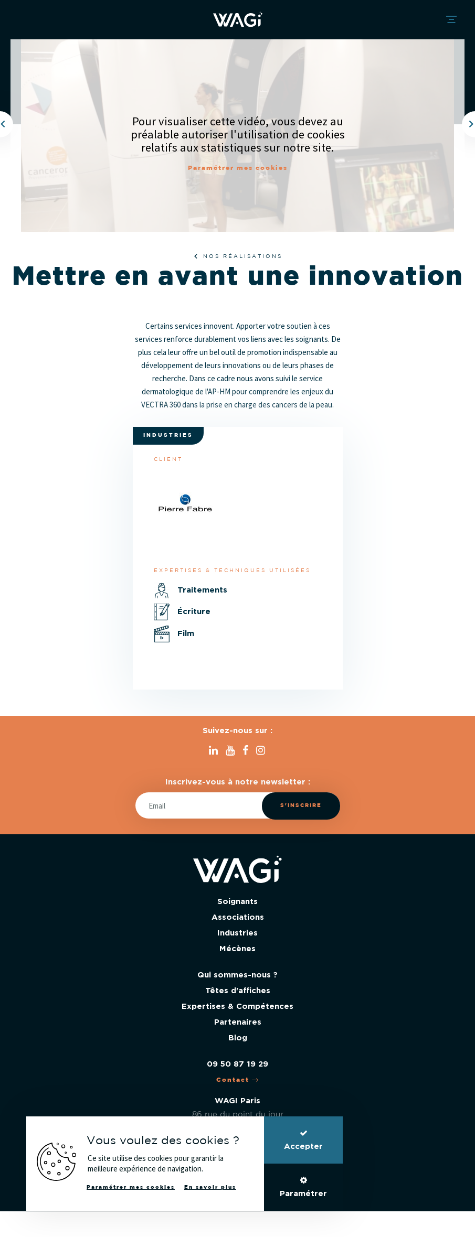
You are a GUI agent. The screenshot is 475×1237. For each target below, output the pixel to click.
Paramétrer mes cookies (238, 168)
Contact (237, 1080)
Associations (238, 917)
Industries (237, 933)
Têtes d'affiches (237, 991)
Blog (237, 1038)
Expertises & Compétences (237, 1006)
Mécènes (237, 949)
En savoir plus (210, 1187)
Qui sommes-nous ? (237, 975)
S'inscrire (301, 805)
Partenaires (237, 1022)
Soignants (237, 902)
